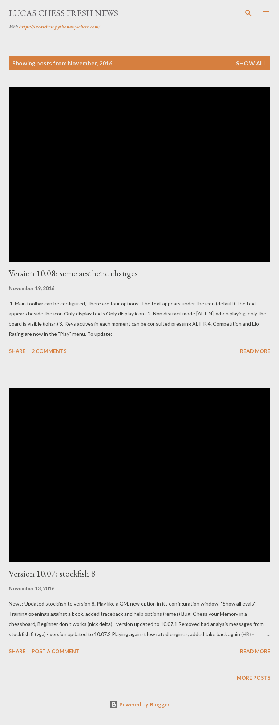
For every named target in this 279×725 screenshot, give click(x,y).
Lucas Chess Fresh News (63, 13)
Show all (251, 63)
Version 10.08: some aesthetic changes (73, 273)
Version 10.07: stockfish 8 (52, 573)
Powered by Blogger (139, 704)
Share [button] (17, 351)
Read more (255, 351)
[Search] (248, 13)
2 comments (49, 351)
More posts (253, 678)
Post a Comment (56, 651)
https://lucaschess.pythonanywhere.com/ (59, 26)
